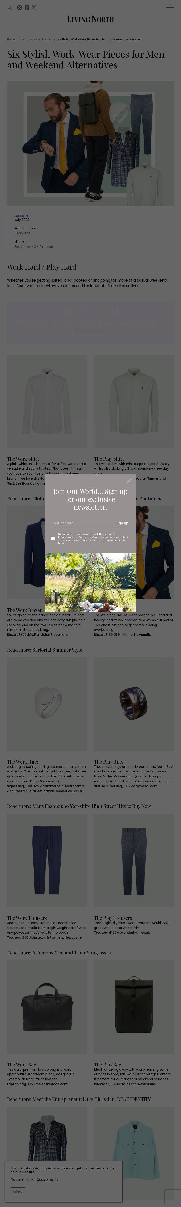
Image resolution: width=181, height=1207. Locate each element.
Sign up (121, 523)
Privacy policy (65, 537)
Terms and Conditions (92, 537)
